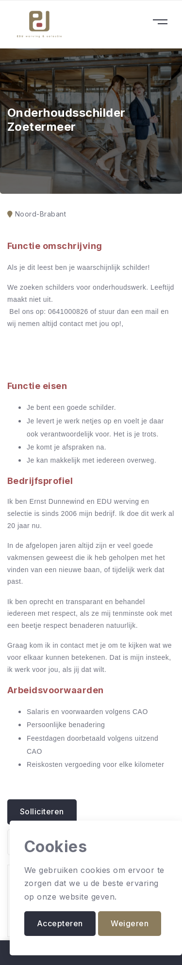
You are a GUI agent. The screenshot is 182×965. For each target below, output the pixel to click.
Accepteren (60, 923)
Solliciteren (42, 811)
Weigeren (130, 923)
